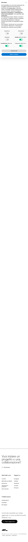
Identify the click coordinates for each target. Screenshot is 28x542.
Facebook (16, 483)
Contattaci (6, 467)
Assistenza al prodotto (5, 486)
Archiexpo (4, 502)
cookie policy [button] (4, 15)
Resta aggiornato (9, 521)
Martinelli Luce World (7, 481)
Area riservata (5, 488)
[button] (26, 2)
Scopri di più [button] (14, 50)
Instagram (16, 478)
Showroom (4, 483)
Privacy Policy (8, 535)
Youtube (16, 485)
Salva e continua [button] (14, 54)
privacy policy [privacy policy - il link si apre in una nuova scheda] (12, 8)
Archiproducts (5, 500)
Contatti (4, 478)
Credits (3, 535)
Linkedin (16, 481)
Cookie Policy (14, 535)
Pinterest (16, 487)
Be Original (4, 504)
